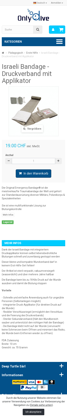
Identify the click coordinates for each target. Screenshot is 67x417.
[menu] (53, 29)
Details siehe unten (41, 405)
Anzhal (9, 155)
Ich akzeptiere (33, 411)
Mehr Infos (8, 215)
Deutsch (40, 3)
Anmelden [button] (57, 3)
